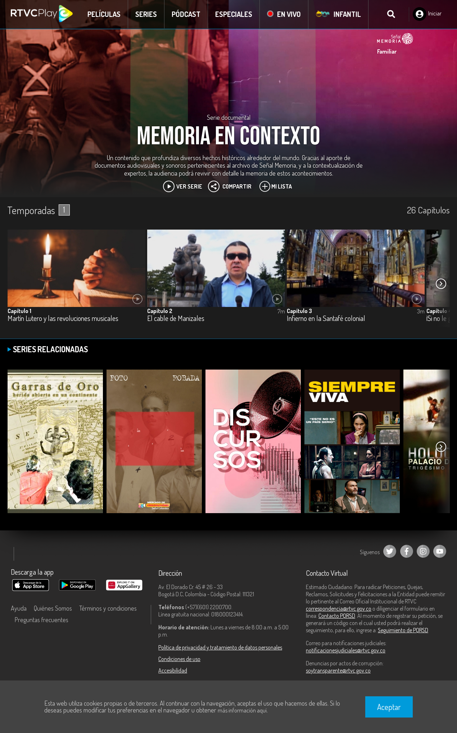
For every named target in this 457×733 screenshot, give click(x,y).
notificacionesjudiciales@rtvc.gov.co (345, 650)
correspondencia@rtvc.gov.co (338, 608)
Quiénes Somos (53, 608)
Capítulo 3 (299, 311)
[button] (440, 283)
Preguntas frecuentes (41, 620)
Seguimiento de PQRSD (403, 630)
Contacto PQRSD (336, 615)
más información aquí (242, 710)
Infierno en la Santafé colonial (326, 319)
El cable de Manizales (175, 319)
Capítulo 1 (19, 311)
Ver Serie (182, 186)
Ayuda (19, 608)
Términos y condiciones (108, 608)
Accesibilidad (172, 670)
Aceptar (389, 707)
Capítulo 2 (159, 311)
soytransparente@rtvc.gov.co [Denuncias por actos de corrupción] (338, 670)
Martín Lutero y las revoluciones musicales (63, 319)
